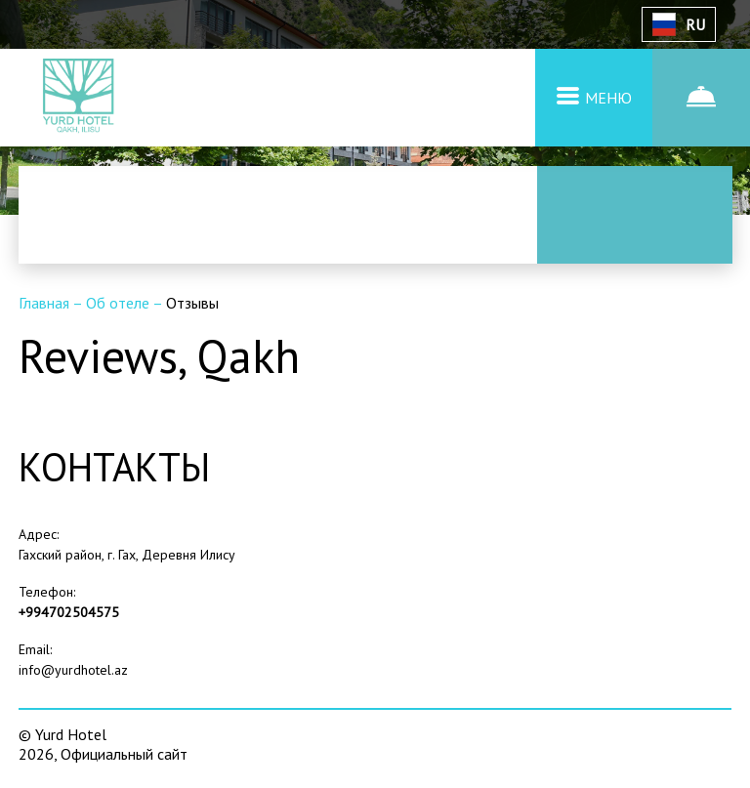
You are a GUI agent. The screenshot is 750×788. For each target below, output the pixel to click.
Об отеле (119, 302)
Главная (45, 302)
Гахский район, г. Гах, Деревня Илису (127, 554)
